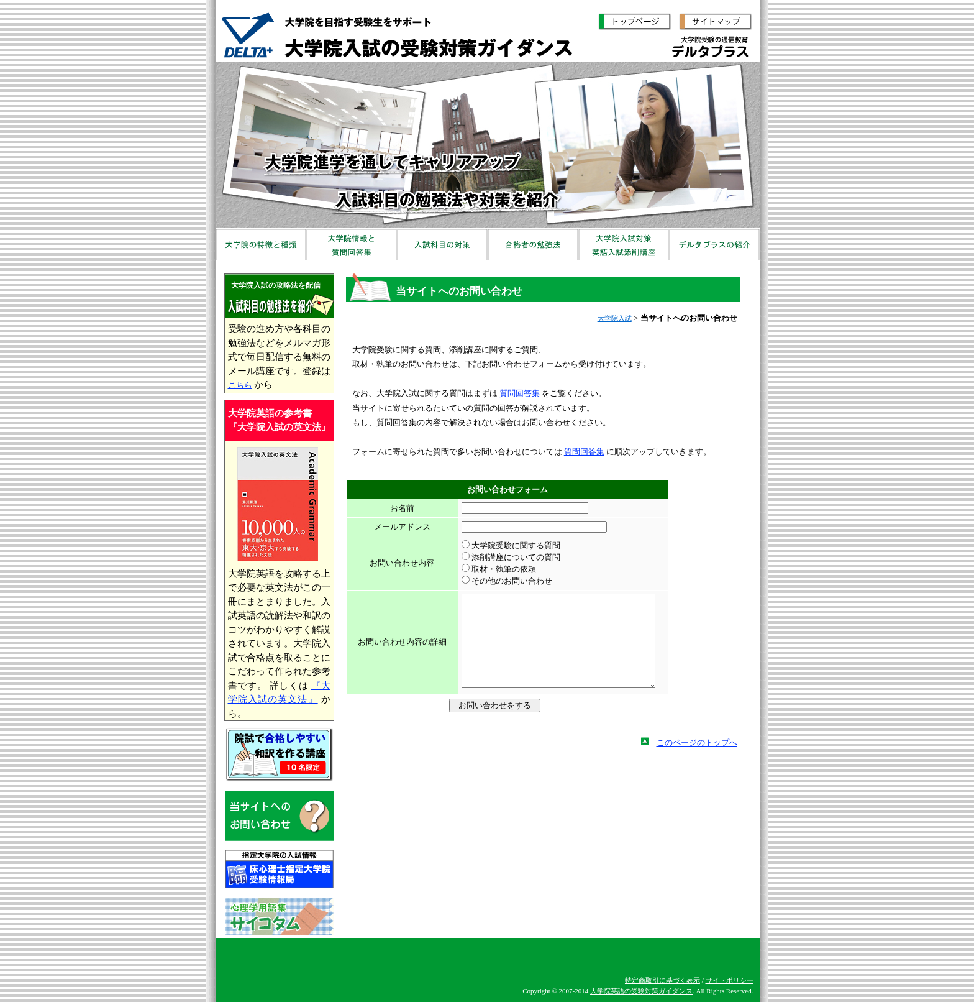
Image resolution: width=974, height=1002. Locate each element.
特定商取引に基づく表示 (662, 980)
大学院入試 (615, 318)
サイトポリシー (729, 980)
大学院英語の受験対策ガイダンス (641, 991)
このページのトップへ (697, 761)
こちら (240, 385)
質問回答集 (519, 393)
